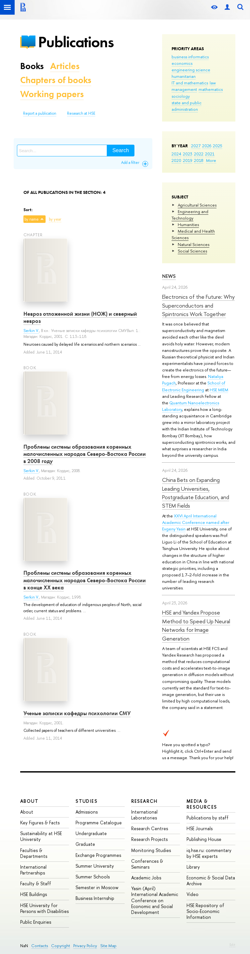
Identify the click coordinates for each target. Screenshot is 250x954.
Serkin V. (31, 330)
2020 (176, 160)
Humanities (188, 224)
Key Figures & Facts (40, 822)
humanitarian (184, 76)
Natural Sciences (193, 244)
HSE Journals (200, 828)
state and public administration (186, 106)
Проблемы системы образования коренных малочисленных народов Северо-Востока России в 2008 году (84, 454)
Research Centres (149, 828)
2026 (206, 146)
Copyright (60, 945)
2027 (196, 146)
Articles (64, 66)
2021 (210, 154)
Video (193, 894)
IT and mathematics (190, 83)
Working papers (52, 94)
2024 (176, 154)
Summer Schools (93, 877)
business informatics (190, 57)
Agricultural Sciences (197, 205)
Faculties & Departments (33, 853)
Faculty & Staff (35, 883)
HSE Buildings (33, 894)
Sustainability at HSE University (41, 836)
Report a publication (39, 113)
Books (32, 66)
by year (55, 219)
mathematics (211, 89)
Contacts (39, 945)
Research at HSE (81, 113)
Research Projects (149, 839)
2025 (217, 146)
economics (182, 63)
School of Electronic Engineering (193, 386)
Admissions (87, 812)
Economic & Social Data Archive (211, 880)
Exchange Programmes (98, 855)
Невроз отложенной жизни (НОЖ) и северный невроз (80, 317)
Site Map (108, 945)
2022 (198, 154)
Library (193, 867)
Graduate (85, 844)
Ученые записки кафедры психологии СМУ (77, 713)
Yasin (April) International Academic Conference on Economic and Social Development (154, 900)
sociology (181, 96)
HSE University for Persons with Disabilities (44, 908)
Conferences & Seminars (147, 864)
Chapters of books (55, 80)
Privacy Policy (85, 945)
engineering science (191, 70)
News (169, 276)
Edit (232, 944)
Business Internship (95, 898)
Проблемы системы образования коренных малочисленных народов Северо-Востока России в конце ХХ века (84, 580)
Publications (76, 42)
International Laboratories (144, 815)
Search (120, 150)
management (184, 89)
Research (144, 801)
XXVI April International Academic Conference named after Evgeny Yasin (195, 522)
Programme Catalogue (99, 822)
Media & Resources (202, 804)
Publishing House (204, 839)
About (29, 801)
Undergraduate (91, 833)
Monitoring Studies (151, 850)
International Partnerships (33, 870)
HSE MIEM (219, 390)
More (211, 160)
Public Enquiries (35, 922)
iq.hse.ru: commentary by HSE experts (209, 853)
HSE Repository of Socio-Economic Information (205, 911)
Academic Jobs (146, 877)
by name (31, 219)
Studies (86, 801)
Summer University (95, 866)
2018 (198, 160)
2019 (187, 160)
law (213, 83)
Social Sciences (192, 251)
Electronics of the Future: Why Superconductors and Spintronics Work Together (198, 305)
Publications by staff (208, 818)
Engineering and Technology (190, 215)
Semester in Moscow (97, 887)
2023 (187, 154)
